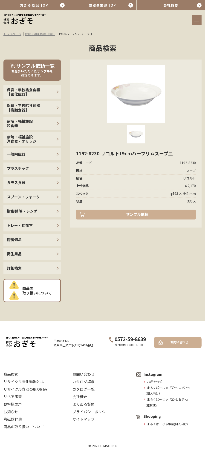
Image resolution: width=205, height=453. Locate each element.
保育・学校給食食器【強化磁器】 (23, 92)
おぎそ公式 (154, 381)
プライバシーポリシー (90, 411)
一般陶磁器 (16, 154)
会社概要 (170, 5)
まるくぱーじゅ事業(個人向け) (167, 424)
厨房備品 (14, 239)
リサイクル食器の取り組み (25, 389)
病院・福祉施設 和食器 (20, 123)
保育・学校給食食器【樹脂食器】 (23, 107)
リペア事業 (12, 396)
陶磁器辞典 (12, 419)
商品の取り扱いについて (37, 290)
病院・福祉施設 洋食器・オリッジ (21, 139)
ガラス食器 (16, 182)
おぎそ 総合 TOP (34, 5)
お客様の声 (12, 404)
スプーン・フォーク (23, 196)
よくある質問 (83, 404)
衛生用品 (14, 253)
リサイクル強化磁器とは (23, 381)
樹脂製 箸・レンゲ (22, 211)
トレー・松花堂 (20, 225)
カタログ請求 (83, 381)
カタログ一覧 (83, 389)
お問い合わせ (179, 342)
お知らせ (10, 411)
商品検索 (10, 374)
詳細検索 (14, 268)
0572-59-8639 (127, 339)
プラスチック (18, 168)
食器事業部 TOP (102, 5)
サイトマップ (83, 419)
